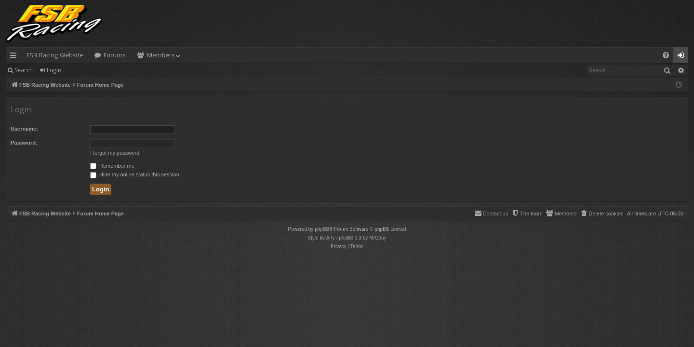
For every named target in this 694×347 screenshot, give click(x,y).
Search (23, 70)
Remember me (112, 166)
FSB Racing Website (55, 55)
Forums (114, 55)
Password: (24, 143)
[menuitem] (665, 55)
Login (54, 70)
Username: (24, 129)
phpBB (322, 229)
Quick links (15, 57)
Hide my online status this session (134, 174)
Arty (330, 237)
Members (161, 55)
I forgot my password (114, 153)
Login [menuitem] (682, 57)
